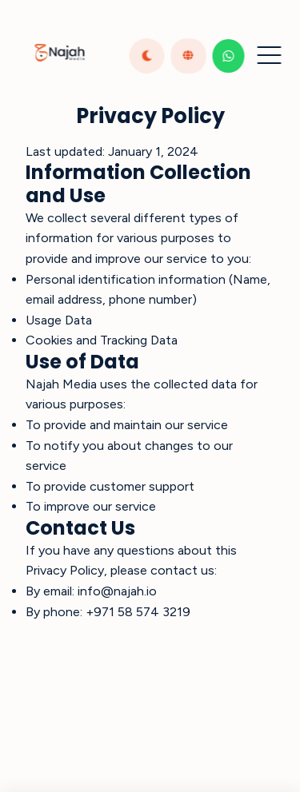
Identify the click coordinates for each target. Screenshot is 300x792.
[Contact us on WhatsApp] (228, 56)
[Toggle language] (188, 56)
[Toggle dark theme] (146, 56)
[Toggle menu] (269, 56)
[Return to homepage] (59, 56)
